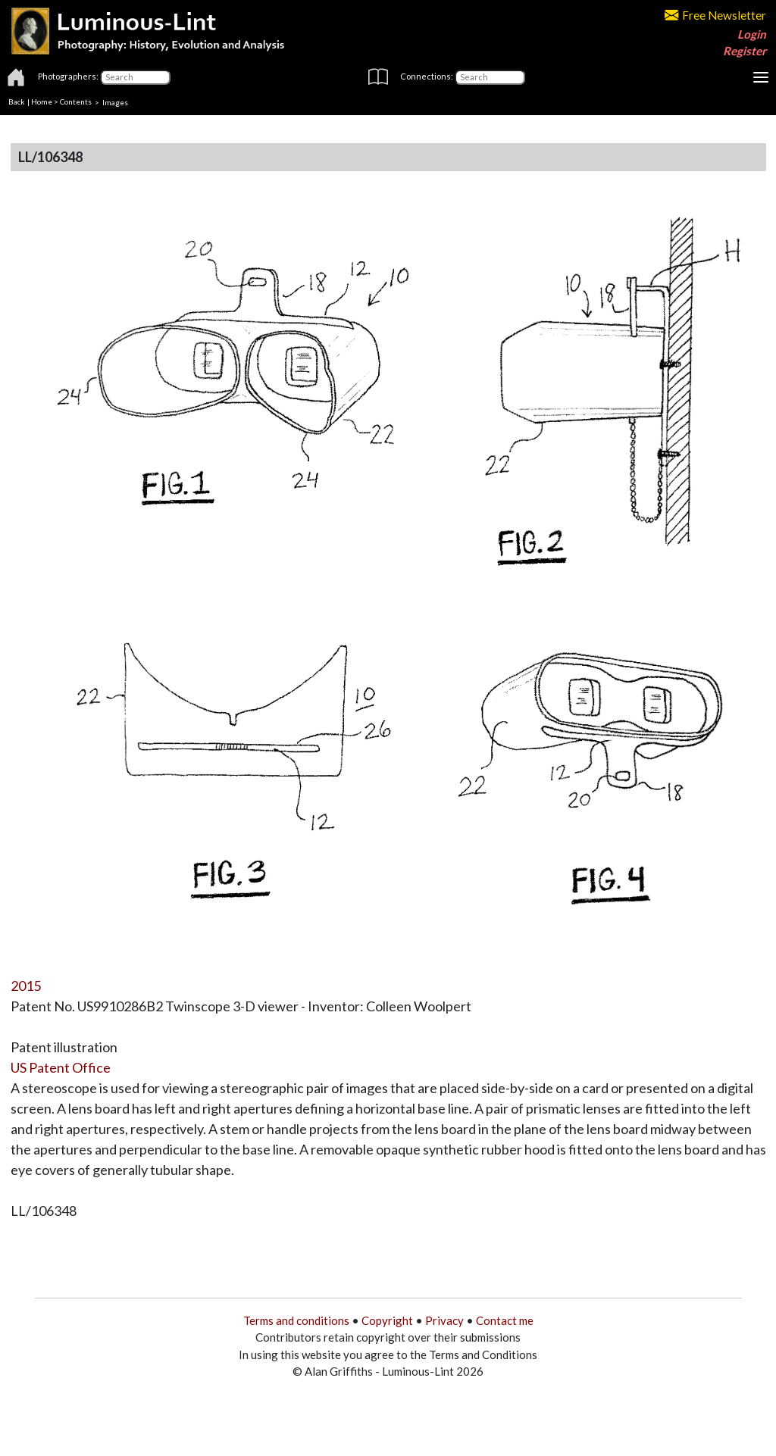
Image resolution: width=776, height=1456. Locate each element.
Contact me (505, 1320)
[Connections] (490, 77)
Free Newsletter (715, 15)
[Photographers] (135, 77)
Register (744, 51)
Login (751, 34)
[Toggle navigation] (761, 77)
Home (41, 101)
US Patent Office (61, 1067)
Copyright (387, 1320)
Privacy (444, 1320)
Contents (76, 101)
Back (16, 101)
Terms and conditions (296, 1320)
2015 (26, 985)
